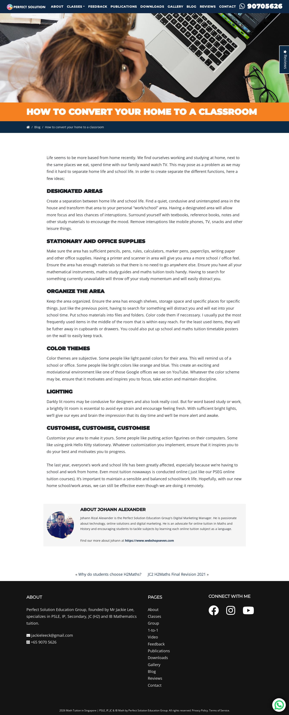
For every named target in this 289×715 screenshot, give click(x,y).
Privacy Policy (200, 710)
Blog (191, 7)
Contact (227, 7)
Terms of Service (219, 710)
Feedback (97, 7)
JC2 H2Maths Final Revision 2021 (177, 574)
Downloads (152, 7)
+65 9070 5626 (41, 659)
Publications (124, 7)
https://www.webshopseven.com (149, 540)
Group (153, 640)
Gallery (175, 7)
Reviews (208, 7)
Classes (74, 7)
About (57, 7)
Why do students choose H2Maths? (109, 574)
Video (153, 654)
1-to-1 (153, 647)
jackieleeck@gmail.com (49, 652)
